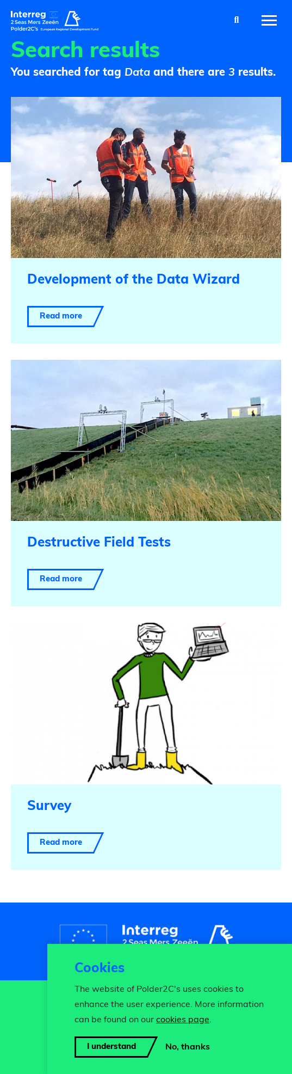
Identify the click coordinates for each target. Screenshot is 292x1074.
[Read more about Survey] (146, 746)
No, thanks (187, 1047)
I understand (111, 1047)
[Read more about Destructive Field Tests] (146, 483)
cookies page (182, 1020)
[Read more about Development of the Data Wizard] (146, 220)
